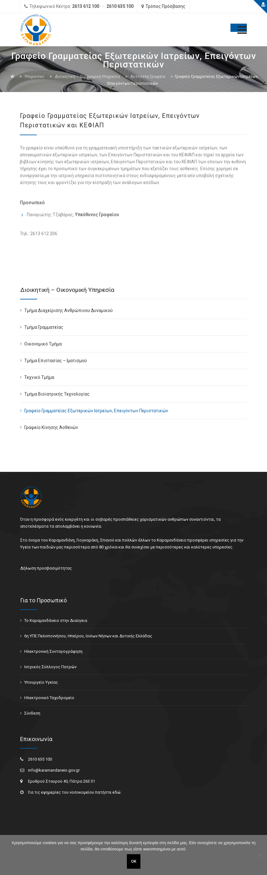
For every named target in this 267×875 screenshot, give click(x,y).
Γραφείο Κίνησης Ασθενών (51, 427)
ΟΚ (133, 861)
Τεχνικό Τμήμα (39, 377)
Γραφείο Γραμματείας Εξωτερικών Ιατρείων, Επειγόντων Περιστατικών (96, 410)
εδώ (116, 792)
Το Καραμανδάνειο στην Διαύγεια (55, 620)
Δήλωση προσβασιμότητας (46, 568)
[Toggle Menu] (238, 28)
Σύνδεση (32, 713)
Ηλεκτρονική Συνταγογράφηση (53, 651)
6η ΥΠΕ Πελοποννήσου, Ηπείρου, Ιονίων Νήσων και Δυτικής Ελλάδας (88, 636)
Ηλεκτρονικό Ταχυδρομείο (49, 697)
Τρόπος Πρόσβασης (165, 6)
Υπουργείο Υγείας (41, 682)
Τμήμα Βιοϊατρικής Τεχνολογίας (57, 394)
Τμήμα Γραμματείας (43, 327)
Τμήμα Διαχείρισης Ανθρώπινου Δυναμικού (68, 310)
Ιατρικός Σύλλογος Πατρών (50, 666)
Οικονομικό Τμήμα (43, 343)
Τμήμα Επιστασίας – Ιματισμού (55, 360)
